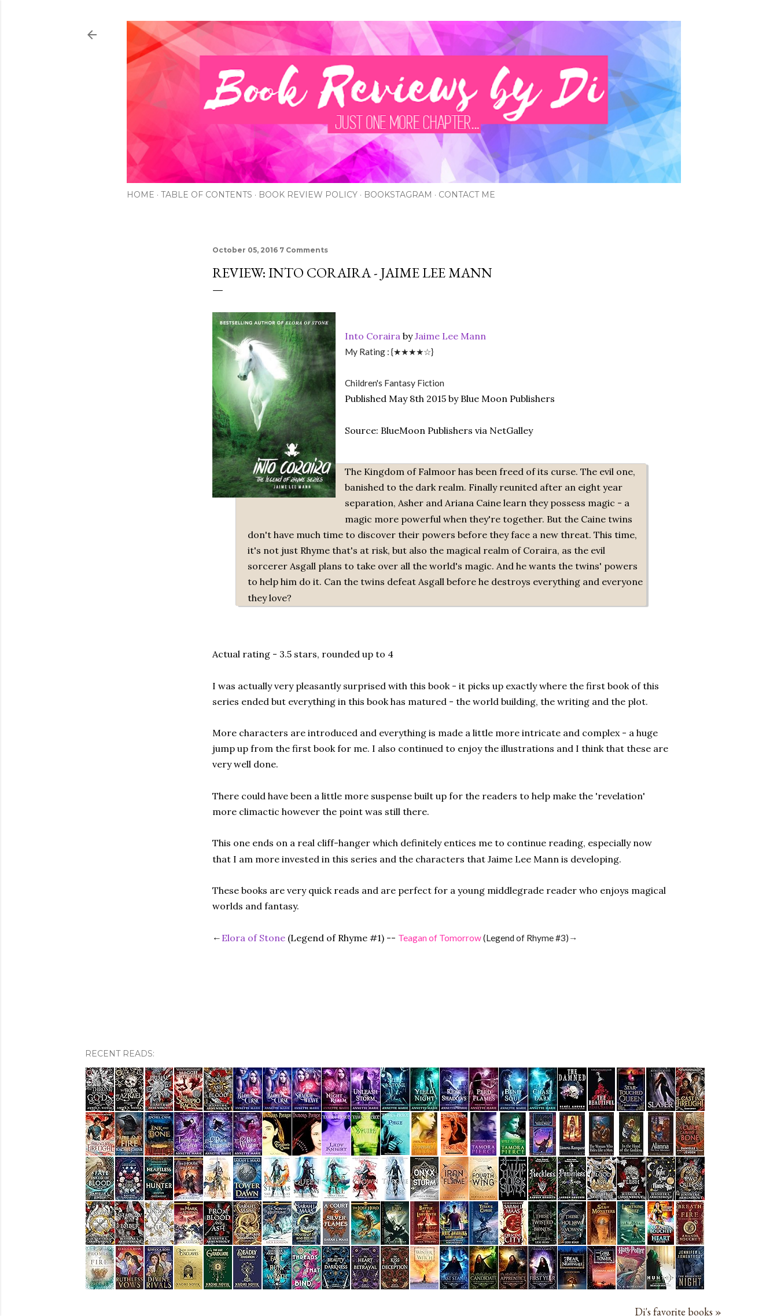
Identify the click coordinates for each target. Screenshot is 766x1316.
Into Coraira (372, 336)
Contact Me (467, 194)
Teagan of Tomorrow (439, 938)
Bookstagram (398, 194)
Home (140, 194)
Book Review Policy (308, 194)
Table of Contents (206, 194)
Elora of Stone (253, 938)
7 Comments (303, 250)
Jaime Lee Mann (450, 336)
